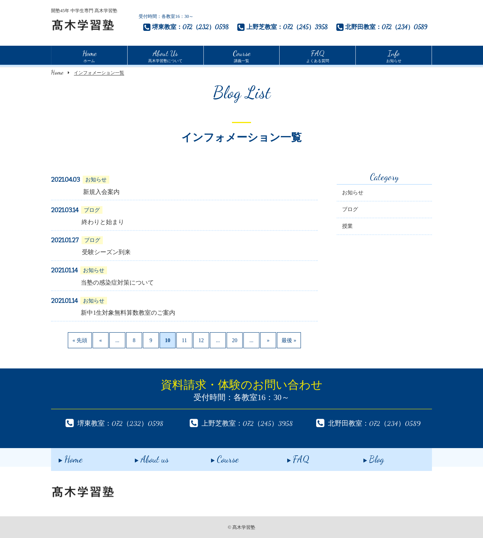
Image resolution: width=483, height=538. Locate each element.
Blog (366, 457)
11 (184, 341)
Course (217, 457)
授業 (347, 227)
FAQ (291, 457)
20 (234, 341)
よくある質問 (317, 55)
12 (201, 341)
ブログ (350, 210)
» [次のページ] (268, 341)
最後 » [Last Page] (288, 341)
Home (57, 72)
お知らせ (393, 55)
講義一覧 (241, 55)
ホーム (89, 55)
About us (144, 457)
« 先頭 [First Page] (79, 341)
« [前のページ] (100, 341)
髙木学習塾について (165, 55)
